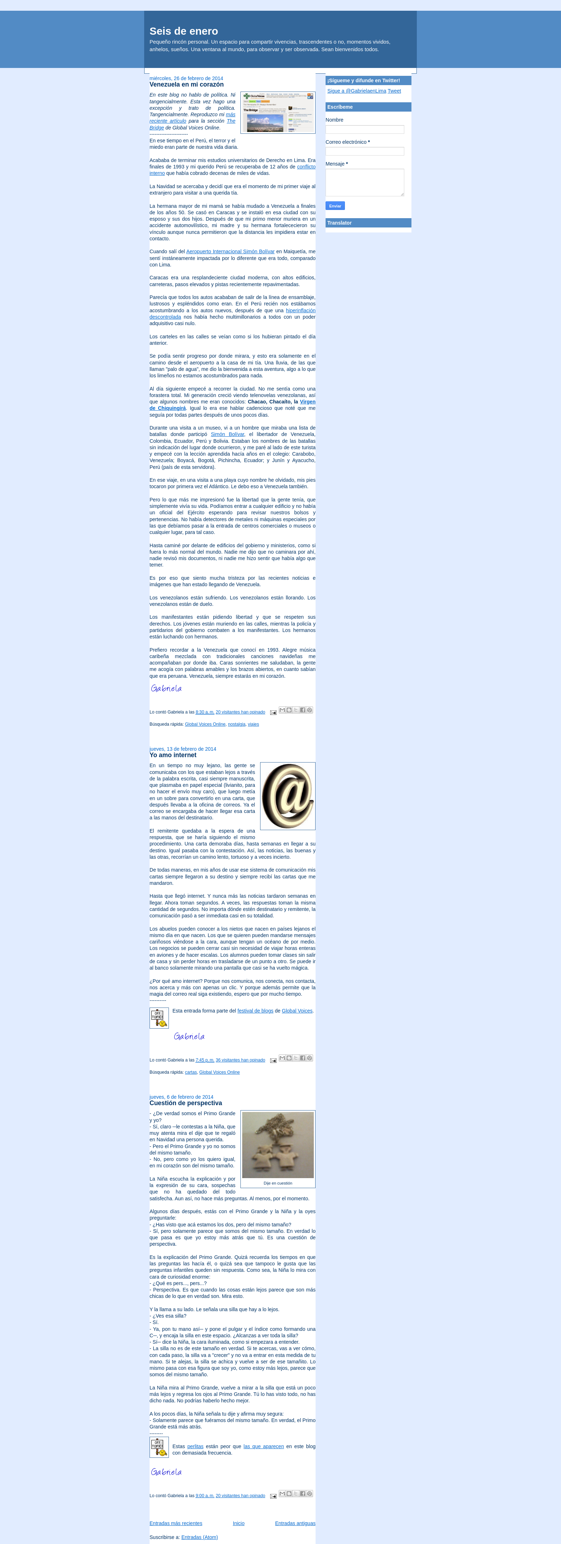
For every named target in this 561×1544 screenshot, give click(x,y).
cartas (191, 1072)
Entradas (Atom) (199, 1537)
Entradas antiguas (295, 1523)
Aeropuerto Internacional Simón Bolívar (230, 251)
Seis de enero (184, 31)
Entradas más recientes (176, 1523)
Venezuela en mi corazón (187, 84)
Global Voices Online (205, 724)
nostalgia (236, 724)
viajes (253, 724)
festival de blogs (256, 1011)
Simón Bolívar (227, 434)
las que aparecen (264, 1446)
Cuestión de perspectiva (186, 1103)
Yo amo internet (173, 755)
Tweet (394, 91)
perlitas (195, 1446)
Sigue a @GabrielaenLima (356, 91)
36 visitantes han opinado (240, 1060)
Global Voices (297, 1011)
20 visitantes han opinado (240, 712)
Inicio (239, 1523)
